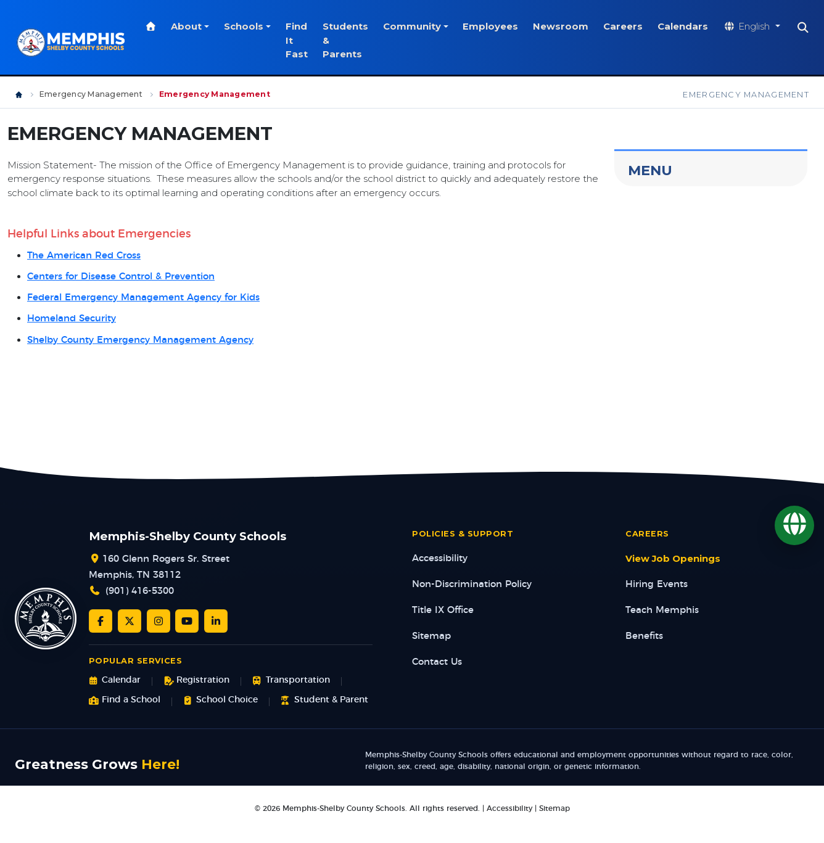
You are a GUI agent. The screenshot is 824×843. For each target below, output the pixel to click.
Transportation (290, 680)
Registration (196, 680)
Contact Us (437, 662)
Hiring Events (656, 584)
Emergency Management (90, 94)
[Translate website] (758, 26)
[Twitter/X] (129, 621)
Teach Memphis (662, 610)
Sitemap (431, 636)
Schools (250, 26)
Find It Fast (303, 40)
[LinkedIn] (216, 621)
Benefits (644, 636)
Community (418, 26)
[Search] (809, 27)
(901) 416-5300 (139, 591)
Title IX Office (443, 610)
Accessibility (440, 558)
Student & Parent (324, 700)
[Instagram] (158, 621)
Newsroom (567, 26)
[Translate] (794, 525)
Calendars (689, 26)
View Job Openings (672, 558)
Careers (629, 26)
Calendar (115, 680)
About (193, 26)
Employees (497, 26)
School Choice (220, 700)
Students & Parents (351, 40)
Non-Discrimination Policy (472, 584)
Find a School (124, 700)
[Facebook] (100, 621)
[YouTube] (187, 621)
